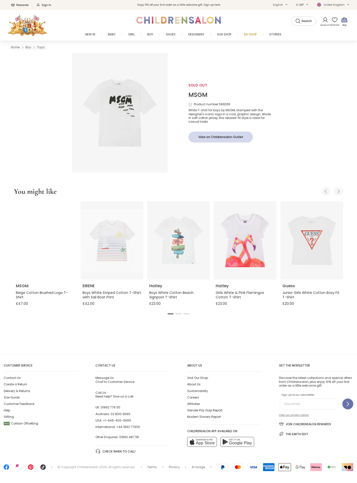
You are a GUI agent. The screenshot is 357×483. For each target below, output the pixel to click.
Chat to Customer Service (114, 380)
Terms (152, 467)
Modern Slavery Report (204, 417)
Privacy (174, 467)
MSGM (198, 95)
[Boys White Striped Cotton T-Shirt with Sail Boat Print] (112, 240)
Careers (193, 397)
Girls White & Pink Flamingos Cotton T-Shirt (240, 294)
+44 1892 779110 (128, 427)
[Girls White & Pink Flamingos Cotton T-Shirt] (245, 240)
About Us (194, 384)
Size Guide (12, 397)
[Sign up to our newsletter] (347, 403)
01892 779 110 (110, 407)
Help (7, 410)
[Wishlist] (333, 21)
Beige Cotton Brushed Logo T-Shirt (42, 294)
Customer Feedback (19, 404)
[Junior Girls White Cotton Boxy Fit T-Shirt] (311, 240)
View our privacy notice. (294, 415)
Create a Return (15, 384)
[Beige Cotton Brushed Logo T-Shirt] (45, 240)
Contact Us (12, 378)
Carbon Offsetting (21, 423)
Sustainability (197, 391)
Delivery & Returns (17, 391)
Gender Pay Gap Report (204, 410)
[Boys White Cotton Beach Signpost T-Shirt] (178, 240)
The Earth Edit (293, 433)
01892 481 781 (129, 437)
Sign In (43, 5)
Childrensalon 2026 (92, 467)
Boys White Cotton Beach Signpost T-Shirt (171, 294)
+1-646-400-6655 (117, 420)
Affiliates (193, 404)
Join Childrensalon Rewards (305, 423)
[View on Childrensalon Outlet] (220, 137)
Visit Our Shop (197, 378)
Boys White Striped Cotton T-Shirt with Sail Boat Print (112, 294)
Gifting (9, 417)
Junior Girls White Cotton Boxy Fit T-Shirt (310, 294)
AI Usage (198, 467)
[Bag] (344, 21)
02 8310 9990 (120, 414)
